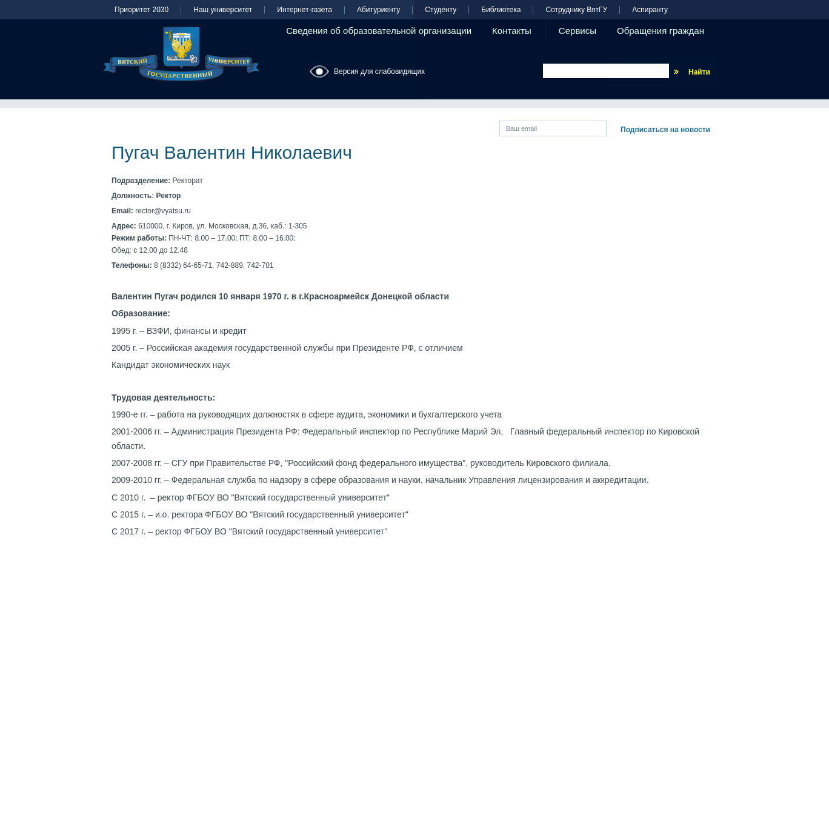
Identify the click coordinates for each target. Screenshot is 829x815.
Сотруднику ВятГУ (576, 10)
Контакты (511, 30)
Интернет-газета (304, 10)
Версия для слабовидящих (379, 71)
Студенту (440, 10)
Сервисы (577, 30)
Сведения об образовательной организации (378, 30)
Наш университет (222, 10)
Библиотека (501, 10)
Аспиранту (650, 10)
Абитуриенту (378, 10)
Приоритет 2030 (141, 10)
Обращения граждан (660, 30)
